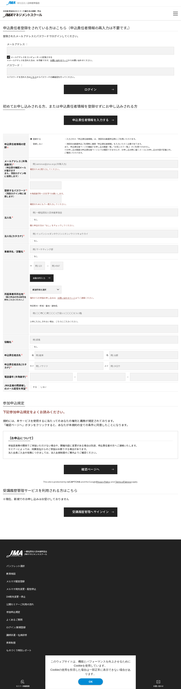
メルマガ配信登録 (15, 581)
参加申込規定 (13, 612)
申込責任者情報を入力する (90, 120)
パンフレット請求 (15, 566)
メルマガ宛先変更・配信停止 (21, 589)
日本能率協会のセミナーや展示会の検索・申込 (22, 11)
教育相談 (11, 573)
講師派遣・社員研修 (16, 635)
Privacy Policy (103, 481)
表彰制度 (11, 642)
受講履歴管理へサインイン (90, 512)
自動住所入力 (39, 278)
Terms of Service (123, 481)
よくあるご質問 (14, 619)
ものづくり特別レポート (19, 650)
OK (91, 681)
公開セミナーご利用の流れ (20, 604)
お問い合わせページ (59, 60)
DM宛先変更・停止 (16, 596)
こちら (33, 76)
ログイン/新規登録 (16, 627)
